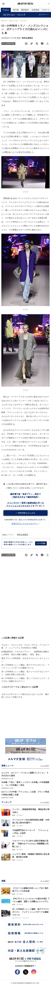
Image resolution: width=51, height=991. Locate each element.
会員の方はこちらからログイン (25, 523)
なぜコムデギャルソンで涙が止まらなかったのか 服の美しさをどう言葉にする (25, 695)
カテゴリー (43, 15)
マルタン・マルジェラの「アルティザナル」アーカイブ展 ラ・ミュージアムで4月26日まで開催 (25, 646)
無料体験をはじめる (25, 513)
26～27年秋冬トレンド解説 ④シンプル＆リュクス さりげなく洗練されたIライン (25, 679)
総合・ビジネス (17, 815)
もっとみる (45, 766)
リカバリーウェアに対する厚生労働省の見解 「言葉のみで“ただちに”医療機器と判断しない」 (30, 844)
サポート (46, 10)
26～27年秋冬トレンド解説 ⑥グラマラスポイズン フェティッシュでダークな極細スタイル (25, 666)
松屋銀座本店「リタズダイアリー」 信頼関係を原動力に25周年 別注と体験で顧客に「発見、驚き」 (25, 653)
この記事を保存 (8, 43)
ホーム (3, 21)
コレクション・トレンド (14, 15)
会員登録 (35, 10)
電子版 (16, 10)
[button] (9, 3)
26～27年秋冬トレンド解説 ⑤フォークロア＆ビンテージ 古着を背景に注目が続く (25, 673)
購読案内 (25, 10)
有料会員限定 (22, 534)
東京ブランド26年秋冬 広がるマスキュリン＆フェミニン (25, 659)
